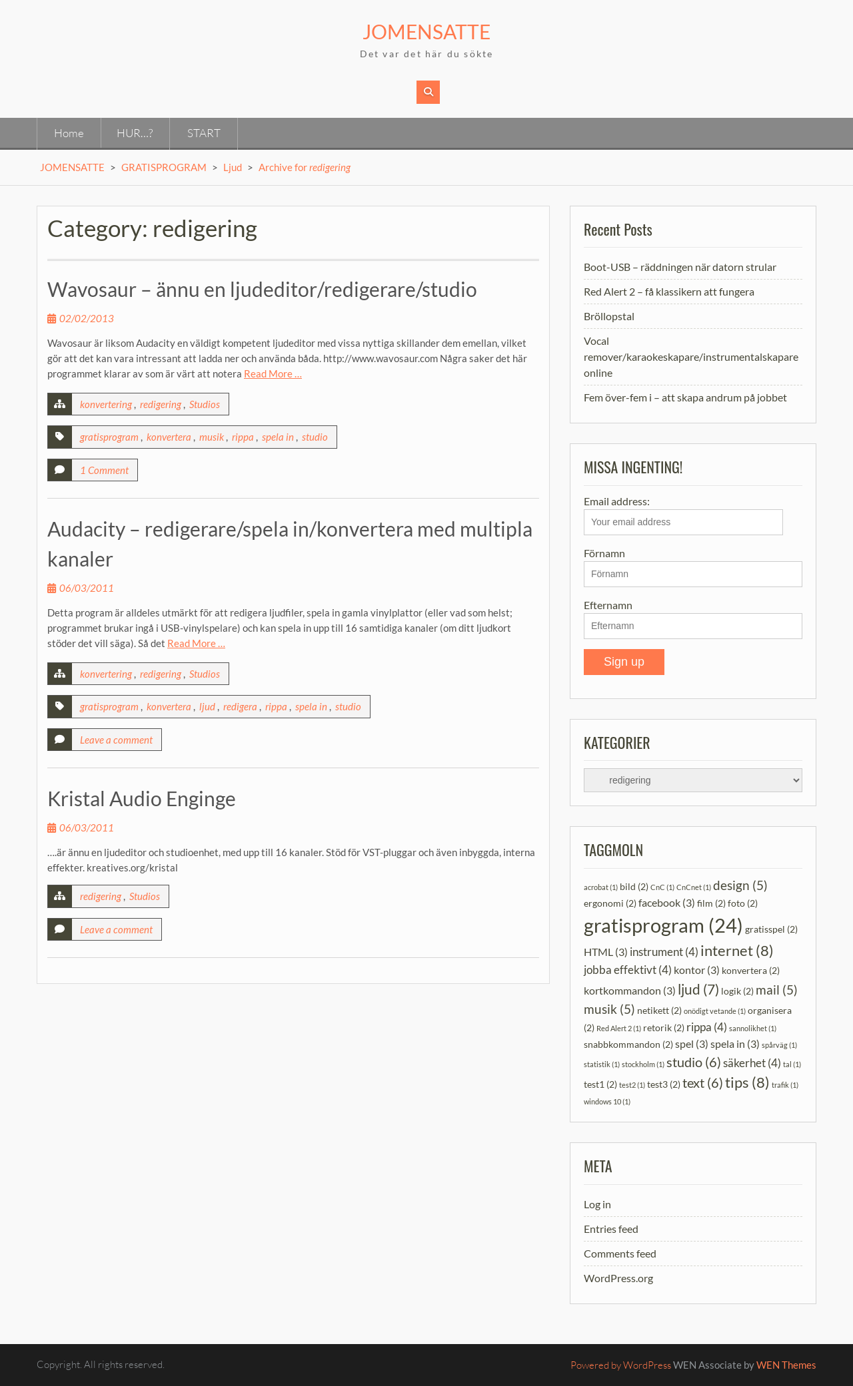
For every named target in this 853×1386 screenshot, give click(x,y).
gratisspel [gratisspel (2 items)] (771, 929)
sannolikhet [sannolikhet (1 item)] (752, 1028)
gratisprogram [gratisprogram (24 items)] (663, 925)
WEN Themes (786, 1365)
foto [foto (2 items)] (743, 903)
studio (315, 437)
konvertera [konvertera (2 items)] (751, 970)
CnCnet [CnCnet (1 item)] (693, 887)
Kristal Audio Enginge (141, 798)
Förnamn (604, 553)
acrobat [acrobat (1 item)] (601, 887)
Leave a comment (116, 740)
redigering (160, 404)
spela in (278, 437)
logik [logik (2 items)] (737, 991)
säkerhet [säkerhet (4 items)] (752, 1063)
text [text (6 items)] (702, 1082)
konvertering (106, 404)
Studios (204, 404)
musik (211, 437)
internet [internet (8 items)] (737, 950)
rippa (243, 437)
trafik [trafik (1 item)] (785, 1084)
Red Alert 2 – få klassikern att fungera (669, 291)
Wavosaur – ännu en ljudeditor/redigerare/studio (262, 289)
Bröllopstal (609, 316)
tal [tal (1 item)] (792, 1064)
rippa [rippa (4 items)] (706, 1027)
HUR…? (135, 133)
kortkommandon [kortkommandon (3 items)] (630, 990)
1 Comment (104, 470)
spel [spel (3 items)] (691, 1043)
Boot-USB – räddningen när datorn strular (680, 266)
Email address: (683, 515)
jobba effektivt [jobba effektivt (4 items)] (628, 970)
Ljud (232, 167)
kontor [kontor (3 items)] (697, 969)
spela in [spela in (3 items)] (735, 1043)
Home (69, 133)
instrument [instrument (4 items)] (664, 952)
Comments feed (620, 1253)
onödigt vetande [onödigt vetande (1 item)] (715, 1011)
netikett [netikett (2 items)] (659, 1010)
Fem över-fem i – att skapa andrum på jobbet (685, 397)
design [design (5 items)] (740, 885)
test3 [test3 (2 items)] (663, 1084)
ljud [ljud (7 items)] (698, 989)
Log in (597, 1204)
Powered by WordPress (620, 1365)
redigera (240, 706)
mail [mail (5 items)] (777, 989)
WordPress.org (618, 1277)
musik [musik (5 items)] (609, 1009)
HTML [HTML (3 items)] (606, 951)
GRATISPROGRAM (164, 167)
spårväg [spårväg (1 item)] (779, 1044)
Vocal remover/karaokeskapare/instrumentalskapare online (691, 356)
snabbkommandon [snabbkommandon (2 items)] (628, 1044)
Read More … (273, 373)
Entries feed (611, 1228)
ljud (207, 706)
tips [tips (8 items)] (747, 1082)
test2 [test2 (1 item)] (632, 1084)
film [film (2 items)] (711, 903)
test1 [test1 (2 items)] (600, 1084)
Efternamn (608, 604)
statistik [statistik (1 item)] (602, 1064)
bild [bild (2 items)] (634, 886)
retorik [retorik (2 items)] (663, 1027)
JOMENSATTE (426, 31)
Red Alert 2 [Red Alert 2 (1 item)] (618, 1028)
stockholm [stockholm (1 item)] (643, 1064)
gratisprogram (109, 437)
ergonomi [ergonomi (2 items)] (610, 903)
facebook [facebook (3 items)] (666, 902)
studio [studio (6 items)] (693, 1062)
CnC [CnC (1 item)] (662, 887)
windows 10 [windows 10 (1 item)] (607, 1101)
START (204, 133)
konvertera (169, 437)
